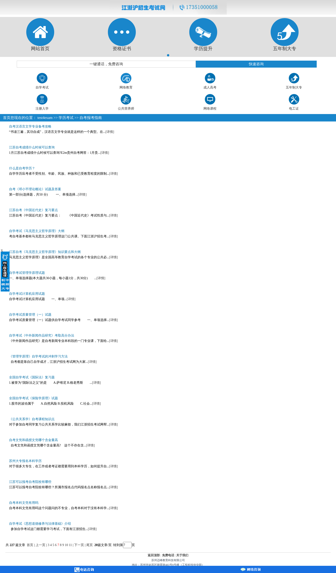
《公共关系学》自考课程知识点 (32, 419)
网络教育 (126, 87)
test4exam (45, 118)
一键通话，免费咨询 (106, 64)
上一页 (40, 545)
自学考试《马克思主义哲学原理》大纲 (36, 231)
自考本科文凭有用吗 (23, 502)
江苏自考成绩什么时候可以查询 (32, 147)
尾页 (90, 545)
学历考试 (66, 118)
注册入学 (42, 108)
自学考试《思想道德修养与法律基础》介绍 (40, 523)
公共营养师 (126, 108)
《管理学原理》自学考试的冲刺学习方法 (38, 356)
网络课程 (209, 108)
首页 (6, 118)
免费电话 (168, 555)
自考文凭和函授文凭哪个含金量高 (33, 440)
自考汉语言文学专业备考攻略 (30, 126)
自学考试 (42, 87)
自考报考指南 (91, 118)
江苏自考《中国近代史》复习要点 (33, 210)
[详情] (109, 132)
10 (66, 545)
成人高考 (209, 87)
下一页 (79, 545)
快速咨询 (256, 64)
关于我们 (182, 555)
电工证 (294, 108)
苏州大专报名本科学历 (25, 461)
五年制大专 (294, 87)
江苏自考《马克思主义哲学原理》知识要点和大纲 (45, 252)
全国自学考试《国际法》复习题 (32, 377)
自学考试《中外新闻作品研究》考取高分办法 (41, 335)
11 (70, 545)
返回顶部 (154, 555)
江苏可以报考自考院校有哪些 (30, 482)
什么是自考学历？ (22, 168)
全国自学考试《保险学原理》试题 (33, 398)
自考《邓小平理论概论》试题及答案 (35, 189)
